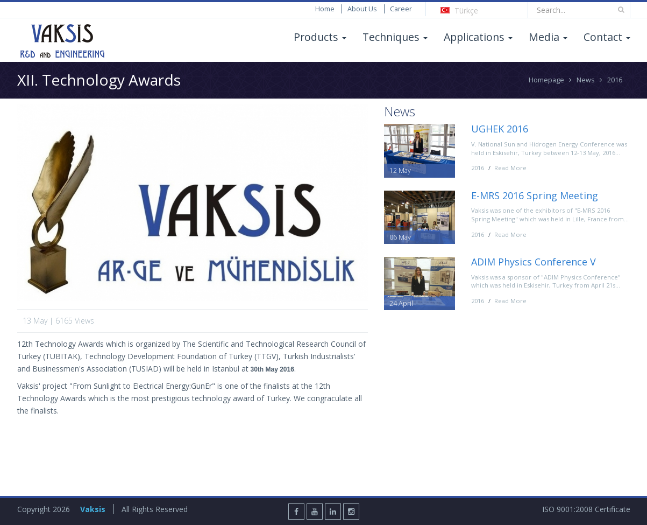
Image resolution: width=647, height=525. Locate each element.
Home (325, 8)
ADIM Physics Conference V (533, 261)
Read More (510, 168)
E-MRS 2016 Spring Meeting (534, 195)
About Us (362, 8)
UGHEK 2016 (499, 128)
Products (320, 37)
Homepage (546, 80)
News (586, 80)
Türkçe (459, 10)
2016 (614, 80)
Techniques (395, 37)
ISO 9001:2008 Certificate (586, 509)
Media (548, 37)
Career (401, 8)
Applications (478, 37)
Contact (607, 37)
